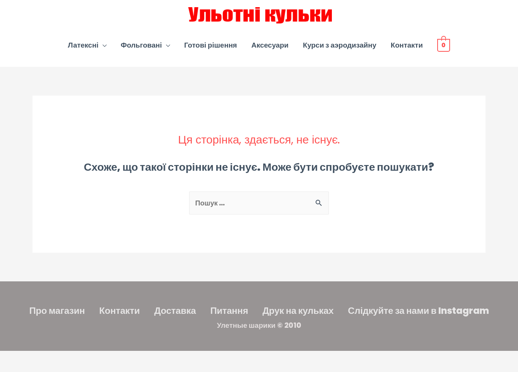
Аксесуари (270, 48)
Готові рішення (210, 48)
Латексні (83, 48)
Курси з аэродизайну (339, 48)
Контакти (407, 48)
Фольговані (141, 48)
